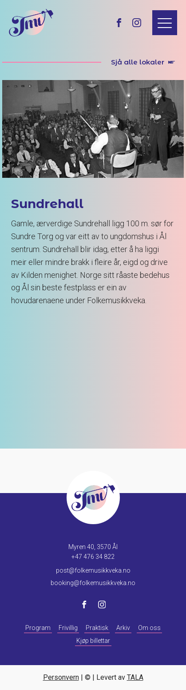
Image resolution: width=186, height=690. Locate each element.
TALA (135, 677)
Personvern (61, 677)
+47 (93, 557)
